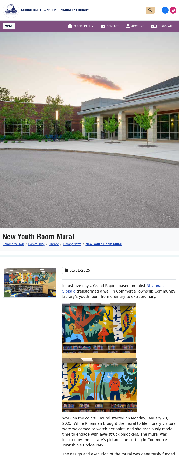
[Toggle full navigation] (9, 26)
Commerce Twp (13, 244)
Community (36, 244)
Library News (72, 244)
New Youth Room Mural (103, 244)
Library (54, 244)
